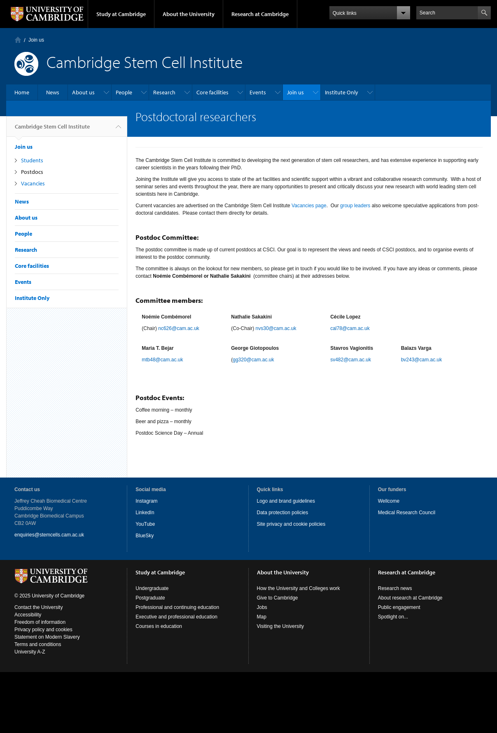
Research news (395, 588)
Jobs (262, 607)
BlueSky (144, 536)
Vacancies (33, 183)
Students (32, 160)
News (52, 92)
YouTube (145, 524)
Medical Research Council (406, 512)
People (124, 92)
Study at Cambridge (121, 14)
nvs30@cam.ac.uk (276, 328)
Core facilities (212, 92)
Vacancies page (309, 205)
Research (164, 92)
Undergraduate (151, 588)
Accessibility (27, 615)
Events (258, 92)
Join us (36, 40)
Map (261, 617)
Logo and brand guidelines (286, 501)
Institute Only (341, 92)
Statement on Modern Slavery (47, 637)
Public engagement (399, 607)
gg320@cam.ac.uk (253, 360)
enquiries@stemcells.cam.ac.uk (49, 535)
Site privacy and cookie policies (291, 524)
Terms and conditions (37, 644)
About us (83, 92)
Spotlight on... (393, 617)
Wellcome (388, 501)
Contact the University (38, 607)
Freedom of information (39, 622)
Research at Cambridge (260, 14)
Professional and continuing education (177, 607)
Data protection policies (282, 512)
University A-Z (29, 652)
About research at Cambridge (410, 598)
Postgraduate (150, 598)
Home (17, 39)
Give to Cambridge (277, 598)
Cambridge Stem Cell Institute (52, 130)
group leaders (355, 205)
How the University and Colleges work (298, 588)
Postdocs (32, 172)
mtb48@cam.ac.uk (162, 360)
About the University (189, 14)
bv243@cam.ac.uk (421, 360)
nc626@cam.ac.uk (178, 328)
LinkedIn (144, 512)
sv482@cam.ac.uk (350, 360)
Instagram (146, 501)
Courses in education (158, 626)
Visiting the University (280, 626)
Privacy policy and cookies (43, 629)
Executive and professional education (176, 617)
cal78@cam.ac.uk (350, 328)
